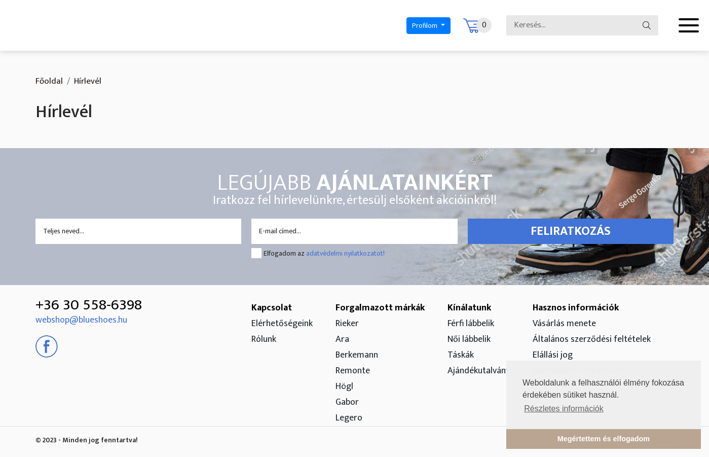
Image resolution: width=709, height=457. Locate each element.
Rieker (347, 323)
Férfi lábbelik (470, 323)
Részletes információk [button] (564, 408)
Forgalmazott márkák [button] (380, 307)
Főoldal (49, 81)
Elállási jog (553, 355)
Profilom (425, 25)
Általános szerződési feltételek (592, 339)
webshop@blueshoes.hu (81, 320)
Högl (344, 386)
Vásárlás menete (564, 323)
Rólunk (263, 339)
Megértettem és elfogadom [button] (603, 439)
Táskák (460, 355)
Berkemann (356, 355)
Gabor (347, 402)
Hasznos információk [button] (576, 307)
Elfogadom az (324, 253)
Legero (348, 418)
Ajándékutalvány (478, 370)
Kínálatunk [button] (469, 307)
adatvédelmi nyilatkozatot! (345, 253)
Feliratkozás (571, 231)
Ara (342, 339)
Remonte (352, 370)
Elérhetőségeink (282, 323)
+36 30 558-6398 (88, 305)
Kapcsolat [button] (271, 307)
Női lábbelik (469, 339)
